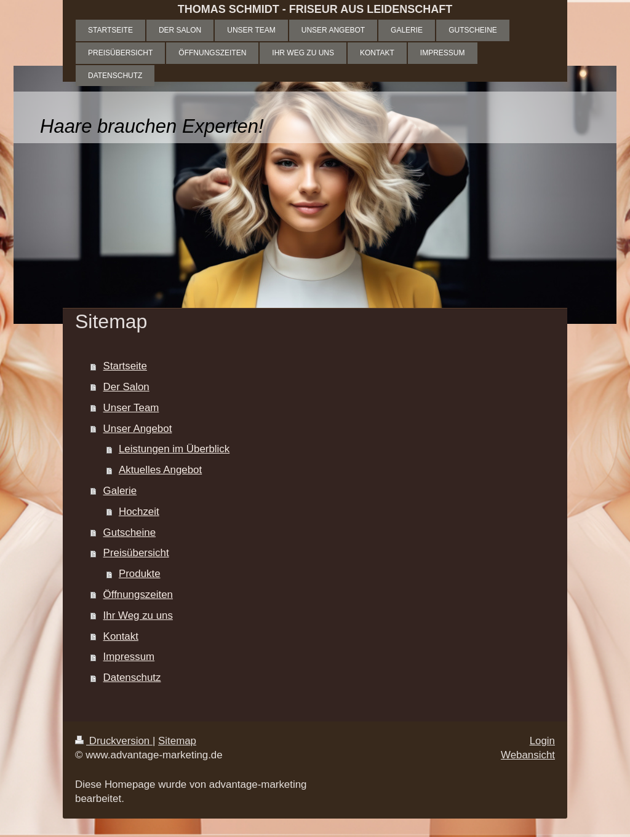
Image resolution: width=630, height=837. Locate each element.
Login (542, 741)
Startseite (125, 366)
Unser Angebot (137, 428)
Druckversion (114, 741)
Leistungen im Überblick (174, 449)
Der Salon (126, 387)
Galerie (120, 491)
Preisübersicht (136, 553)
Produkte (140, 574)
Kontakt (120, 636)
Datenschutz (132, 677)
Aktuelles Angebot (160, 470)
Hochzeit (139, 511)
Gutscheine (129, 532)
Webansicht (528, 755)
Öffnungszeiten (138, 594)
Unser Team (131, 408)
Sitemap (177, 741)
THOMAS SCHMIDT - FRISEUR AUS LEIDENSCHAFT (315, 9)
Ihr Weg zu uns (138, 615)
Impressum (129, 656)
